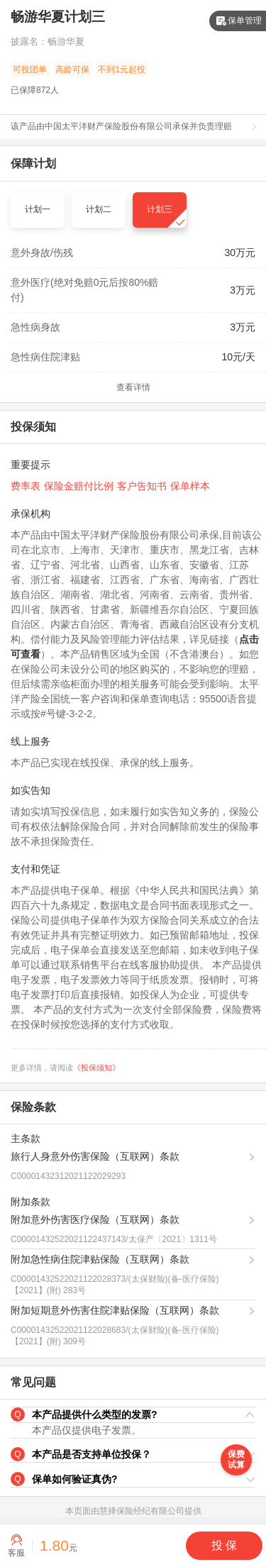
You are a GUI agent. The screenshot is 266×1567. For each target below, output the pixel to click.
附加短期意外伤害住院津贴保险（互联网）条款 (115, 1310)
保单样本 (190, 486)
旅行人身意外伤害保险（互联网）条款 (95, 1156)
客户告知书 (142, 486)
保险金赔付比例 (78, 486)
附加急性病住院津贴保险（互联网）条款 (100, 1259)
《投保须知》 (96, 1067)
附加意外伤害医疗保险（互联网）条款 (95, 1219)
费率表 (25, 486)
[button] (133, 1415)
